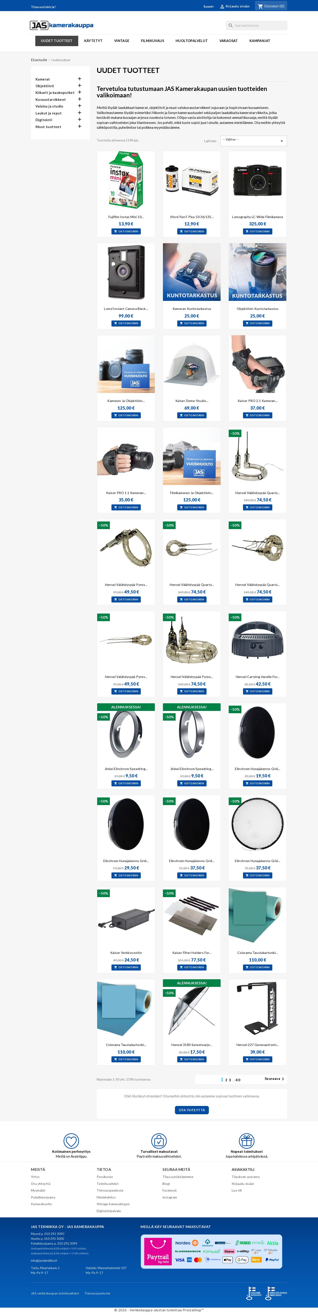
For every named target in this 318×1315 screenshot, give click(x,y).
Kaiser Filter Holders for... (191, 953)
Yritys (35, 1177)
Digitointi (44, 120)
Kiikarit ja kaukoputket (55, 92)
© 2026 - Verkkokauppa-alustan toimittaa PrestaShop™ (159, 1310)
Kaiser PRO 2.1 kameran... (258, 401)
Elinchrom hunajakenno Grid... (257, 769)
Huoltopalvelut (192, 41)
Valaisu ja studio (49, 106)
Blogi (166, 1184)
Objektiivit (45, 86)
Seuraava (275, 1079)
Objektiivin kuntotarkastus (258, 309)
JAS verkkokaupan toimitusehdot (55, 1293)
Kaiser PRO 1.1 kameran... (126, 493)
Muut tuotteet (48, 127)
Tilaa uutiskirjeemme (177, 1177)
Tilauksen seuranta (246, 1177)
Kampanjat (259, 41)
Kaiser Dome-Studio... (191, 401)
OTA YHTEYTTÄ (192, 1110)
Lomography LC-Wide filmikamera (257, 217)
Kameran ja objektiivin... (126, 401)
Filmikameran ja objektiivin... (191, 493)
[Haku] (256, 25)
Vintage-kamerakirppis (113, 1204)
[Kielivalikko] (209, 6)
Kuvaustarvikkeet (51, 99)
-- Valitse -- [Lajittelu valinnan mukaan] (254, 141)
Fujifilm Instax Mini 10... (126, 217)
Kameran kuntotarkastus (192, 309)
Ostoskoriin (126, 231)
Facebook (169, 1190)
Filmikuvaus (152, 41)
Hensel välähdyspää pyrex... (126, 585)
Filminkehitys (106, 1197)
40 (238, 1080)
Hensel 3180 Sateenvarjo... (191, 1045)
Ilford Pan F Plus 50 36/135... (192, 217)
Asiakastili (243, 1169)
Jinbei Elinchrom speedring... (126, 769)
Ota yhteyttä (41, 1184)
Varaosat (228, 41)
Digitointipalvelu (109, 1211)
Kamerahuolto (41, 1204)
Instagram (169, 1197)
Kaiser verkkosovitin (126, 953)
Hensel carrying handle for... (258, 677)
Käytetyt (93, 41)
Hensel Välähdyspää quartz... (192, 585)
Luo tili (237, 1190)
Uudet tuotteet (57, 41)
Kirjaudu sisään (243, 1184)
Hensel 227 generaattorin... (258, 1045)
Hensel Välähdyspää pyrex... (126, 677)
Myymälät (38, 1190)
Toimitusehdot (108, 1184)
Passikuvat (105, 1177)
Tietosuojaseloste (110, 1190)
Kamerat (43, 79)
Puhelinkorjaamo (43, 1197)
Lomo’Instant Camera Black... (126, 309)
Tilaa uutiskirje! (43, 7)
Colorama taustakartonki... (257, 953)
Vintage (121, 41)
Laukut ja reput (49, 113)
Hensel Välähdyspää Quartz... (257, 493)
